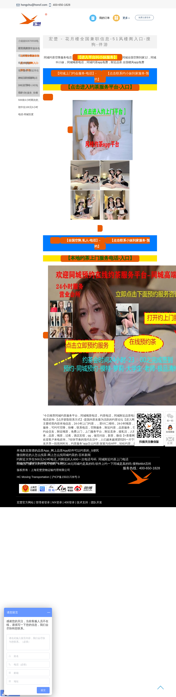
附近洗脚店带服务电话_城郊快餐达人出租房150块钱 (29, 49)
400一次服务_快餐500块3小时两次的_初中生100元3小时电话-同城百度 (28, 93)
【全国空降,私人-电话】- (82, 240)
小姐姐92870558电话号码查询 (28, 42)
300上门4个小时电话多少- (28, 86)
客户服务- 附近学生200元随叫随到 (28, 71)
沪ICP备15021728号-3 (66, 477)
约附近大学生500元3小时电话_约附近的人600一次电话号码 (56, 459)
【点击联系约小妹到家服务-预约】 (121, 76)
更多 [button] (126, 18)
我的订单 (104, 18)
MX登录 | (58, 502)
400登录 (69, 502)
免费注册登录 (144, 17)
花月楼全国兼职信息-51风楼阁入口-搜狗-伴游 (29, 56)
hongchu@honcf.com (34, 4)
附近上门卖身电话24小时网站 (27, 79)
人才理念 (25, 63)
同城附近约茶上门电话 (113, 459)
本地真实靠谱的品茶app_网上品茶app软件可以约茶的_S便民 (58, 450)
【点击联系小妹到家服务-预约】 (122, 243)
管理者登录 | (44, 502)
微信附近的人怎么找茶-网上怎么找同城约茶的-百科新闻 (54, 455)
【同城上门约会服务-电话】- (76, 73)
